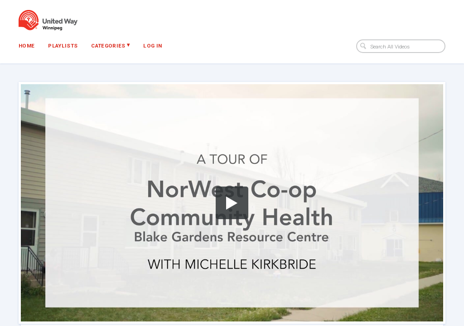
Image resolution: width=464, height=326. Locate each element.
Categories (110, 45)
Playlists (62, 46)
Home (26, 46)
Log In (152, 46)
